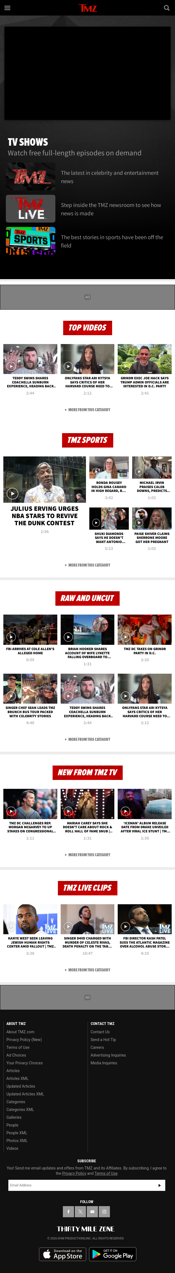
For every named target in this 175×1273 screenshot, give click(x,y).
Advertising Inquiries (108, 1055)
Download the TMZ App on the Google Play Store (112, 1254)
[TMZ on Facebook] (68, 1211)
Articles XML (17, 1078)
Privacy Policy (74, 1173)
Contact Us (100, 1032)
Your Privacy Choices (24, 1063)
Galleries (13, 1117)
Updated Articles (20, 1086)
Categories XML (20, 1109)
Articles (13, 1071)
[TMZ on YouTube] (92, 1211)
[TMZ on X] (80, 1211)
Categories (15, 1102)
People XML (16, 1133)
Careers (97, 1047)
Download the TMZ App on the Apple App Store (62, 1254)
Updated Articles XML (25, 1094)
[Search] (167, 8)
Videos (12, 1148)
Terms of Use (17, 1047)
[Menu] (8, 8)
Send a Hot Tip (103, 1039)
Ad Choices (16, 1055)
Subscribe (159, 1185)
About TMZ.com (20, 1032)
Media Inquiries (104, 1063)
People (12, 1125)
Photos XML (17, 1140)
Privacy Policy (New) (24, 1039)
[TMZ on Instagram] (104, 1211)
